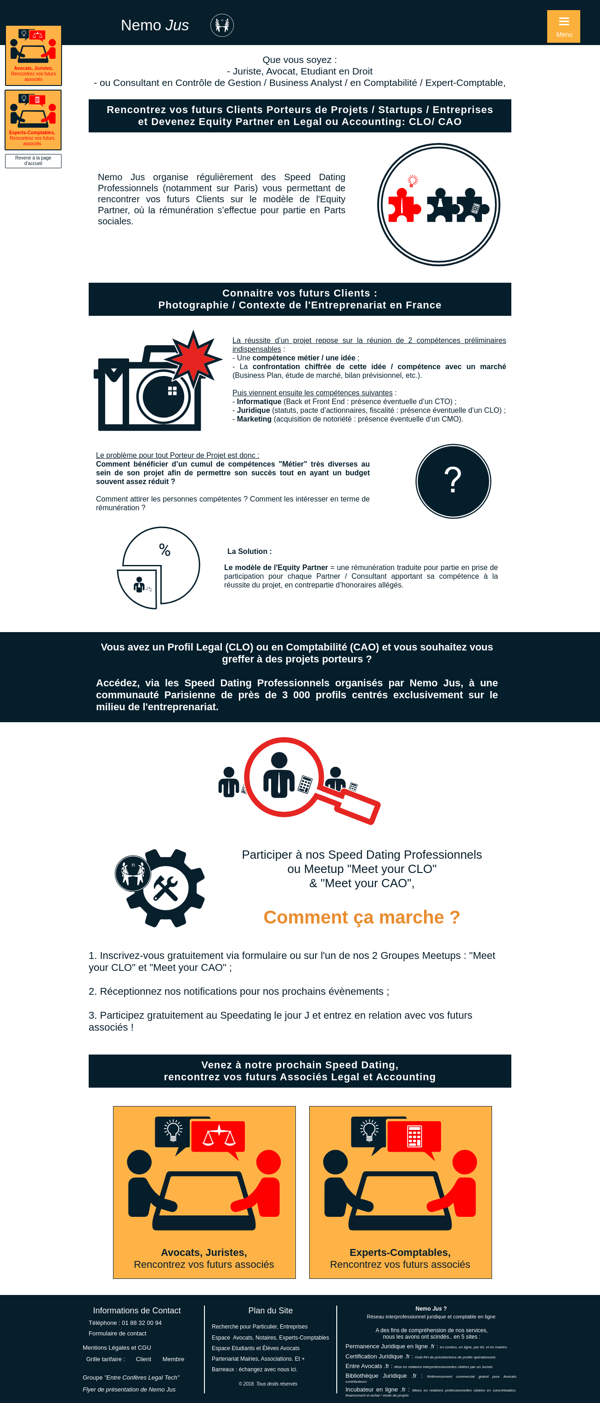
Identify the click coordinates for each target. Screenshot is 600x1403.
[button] (563, 26)
